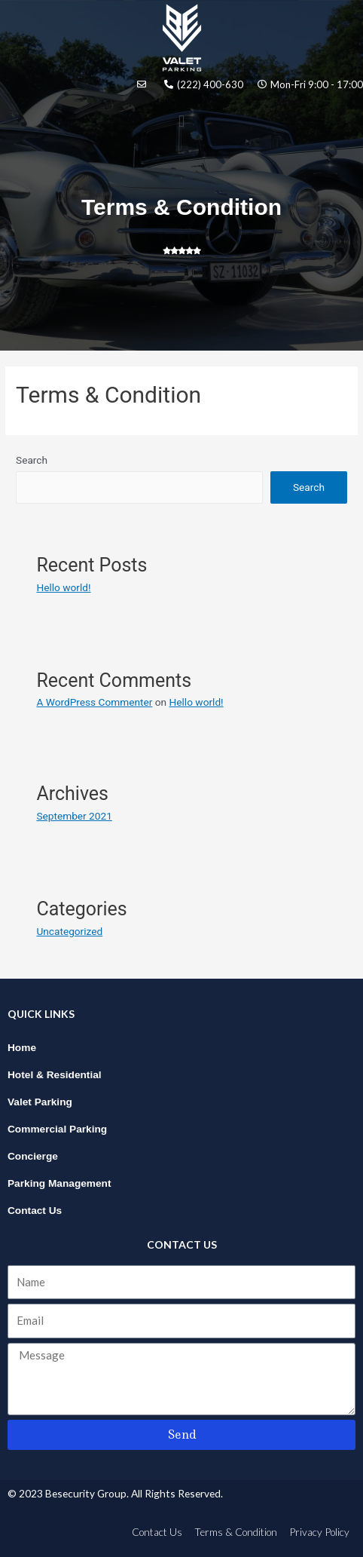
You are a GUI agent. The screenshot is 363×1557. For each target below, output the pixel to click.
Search (31, 460)
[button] (181, 121)
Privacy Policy (319, 1531)
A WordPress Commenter (94, 702)
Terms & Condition (235, 1531)
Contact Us (35, 1210)
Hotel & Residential (55, 1074)
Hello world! (63, 587)
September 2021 (73, 816)
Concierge (33, 1156)
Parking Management (59, 1183)
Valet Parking (40, 1102)
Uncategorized (69, 931)
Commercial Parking (57, 1129)
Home (22, 1047)
